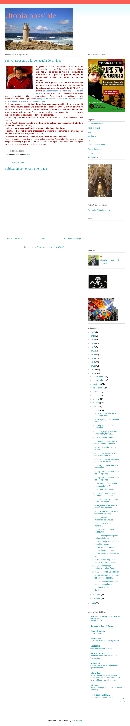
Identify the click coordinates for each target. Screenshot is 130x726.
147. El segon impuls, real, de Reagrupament (105, 466)
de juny (96, 399)
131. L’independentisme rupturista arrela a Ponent (104, 567)
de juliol (96, 395)
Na (89, 140)
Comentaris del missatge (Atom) (50, 247)
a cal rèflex (95, 646)
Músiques (92, 136)
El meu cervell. (96, 633)
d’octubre (97, 384)
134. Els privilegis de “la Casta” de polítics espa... (105, 543)
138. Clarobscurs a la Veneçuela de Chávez (102, 518)
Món (28, 155)
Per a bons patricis (99, 653)
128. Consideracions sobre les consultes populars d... (105, 583)
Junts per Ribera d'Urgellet (101, 648)
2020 (93, 336)
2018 (93, 343)
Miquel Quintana (97, 631)
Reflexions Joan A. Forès (101, 626)
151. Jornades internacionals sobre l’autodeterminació (104, 442)
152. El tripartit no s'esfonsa (104, 438)
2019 (93, 339)
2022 (93, 332)
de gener (97, 598)
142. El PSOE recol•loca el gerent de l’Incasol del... (103, 494)
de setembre (98, 388)
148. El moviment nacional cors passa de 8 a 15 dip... (105, 460)
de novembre (99, 380)
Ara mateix (95, 663)
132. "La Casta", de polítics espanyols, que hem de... (104, 561)
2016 (93, 351)
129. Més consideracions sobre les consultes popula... (105, 577)
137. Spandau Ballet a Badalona (101, 525)
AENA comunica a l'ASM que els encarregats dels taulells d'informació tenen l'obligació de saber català (105, 677)
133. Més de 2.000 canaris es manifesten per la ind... (105, 549)
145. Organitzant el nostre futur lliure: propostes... (105, 479)
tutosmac (94, 685)
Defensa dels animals (97, 124)
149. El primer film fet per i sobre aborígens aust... (103, 454)
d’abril (95, 406)
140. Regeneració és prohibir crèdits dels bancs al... (104, 506)
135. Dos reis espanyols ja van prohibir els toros (105, 537)
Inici (44, 238)
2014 (93, 358)
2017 (93, 347)
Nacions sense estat (96, 145)
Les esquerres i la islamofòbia (102, 697)
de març (96, 410)
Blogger (79, 720)
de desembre (99, 376)
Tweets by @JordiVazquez (99, 210)
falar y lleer (95, 673)
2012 (93, 366)
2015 (93, 355)
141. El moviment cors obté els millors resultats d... (105, 500)
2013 (93, 362)
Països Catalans (95, 149)
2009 (93, 603)
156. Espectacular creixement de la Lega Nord (105, 414)
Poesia (90, 153)
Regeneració (93, 157)
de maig (96, 403)
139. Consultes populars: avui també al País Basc (105, 512)
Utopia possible (30, 15)
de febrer (97, 595)
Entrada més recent (15, 238)
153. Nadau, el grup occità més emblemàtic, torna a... (105, 433)
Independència (94, 128)
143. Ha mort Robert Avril (103, 490)
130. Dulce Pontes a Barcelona (105, 572)
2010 (93, 373)
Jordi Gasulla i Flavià (100, 695)
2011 (93, 369)
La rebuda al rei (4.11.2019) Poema (104, 641)
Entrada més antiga (72, 238)
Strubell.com (96, 638)
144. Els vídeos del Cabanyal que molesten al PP (104, 485)
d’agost (96, 391)
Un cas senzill (96, 621)
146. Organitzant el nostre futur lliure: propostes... (105, 472)
